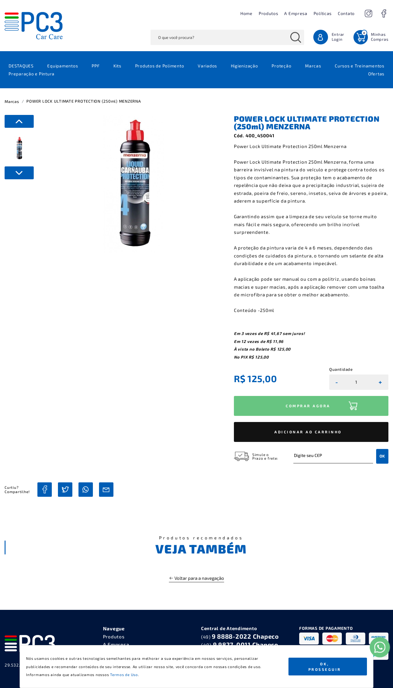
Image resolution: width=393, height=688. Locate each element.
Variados (207, 65)
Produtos (268, 13)
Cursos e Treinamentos (359, 65)
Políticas (323, 13)
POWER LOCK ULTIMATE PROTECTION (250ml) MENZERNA (83, 101)
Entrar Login (338, 37)
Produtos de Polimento (159, 65)
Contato (346, 13)
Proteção (281, 65)
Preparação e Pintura (32, 73)
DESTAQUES (21, 65)
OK (382, 456)
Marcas (313, 65)
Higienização (244, 65)
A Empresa (295, 13)
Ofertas (376, 73)
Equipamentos (62, 65)
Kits (117, 65)
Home (246, 13)
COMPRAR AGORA (308, 406)
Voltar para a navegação (196, 578)
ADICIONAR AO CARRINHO (308, 432)
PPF (96, 65)
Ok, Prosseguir (324, 666)
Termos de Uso (124, 674)
